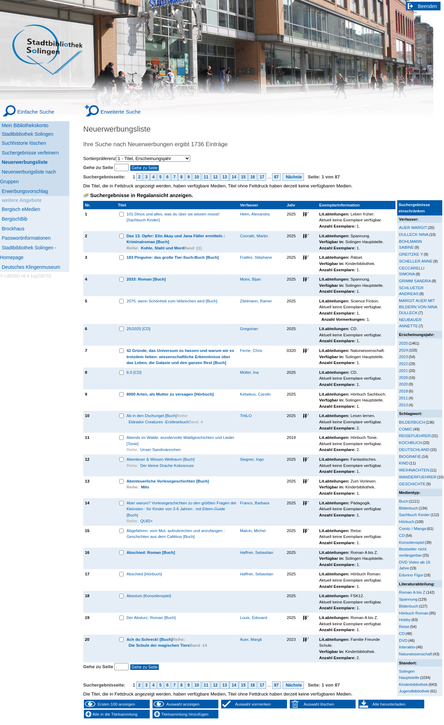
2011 (403, 398)
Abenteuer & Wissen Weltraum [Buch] (160, 459)
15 (243, 177)
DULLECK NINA (413, 234)
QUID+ (146, 521)
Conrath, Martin (254, 235)
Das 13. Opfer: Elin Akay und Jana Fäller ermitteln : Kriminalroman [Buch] (176, 238)
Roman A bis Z (412, 592)
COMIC (405, 429)
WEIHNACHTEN (414, 470)
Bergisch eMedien (21, 209)
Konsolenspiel (411, 542)
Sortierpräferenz (99, 158)
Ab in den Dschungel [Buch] (152, 415)
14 (234, 177)
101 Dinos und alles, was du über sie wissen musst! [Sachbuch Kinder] (173, 217)
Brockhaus (13, 228)
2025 (403, 343)
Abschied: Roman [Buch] (151, 552)
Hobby (405, 619)
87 (276, 177)
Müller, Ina (249, 372)
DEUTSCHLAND (414, 449)
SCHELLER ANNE (416, 261)
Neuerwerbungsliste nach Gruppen (28, 176)
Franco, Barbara (254, 503)
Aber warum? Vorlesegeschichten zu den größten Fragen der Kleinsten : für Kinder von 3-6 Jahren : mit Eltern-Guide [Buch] (181, 509)
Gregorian (249, 328)
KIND (404, 463)
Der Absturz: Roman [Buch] (151, 617)
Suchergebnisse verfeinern (30, 153)
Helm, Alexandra (255, 214)
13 (225, 177)
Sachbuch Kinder (414, 514)
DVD (403, 640)
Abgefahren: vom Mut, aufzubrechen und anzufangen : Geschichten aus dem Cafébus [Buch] (176, 533)
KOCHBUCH (410, 442)
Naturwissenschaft (415, 654)
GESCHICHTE (412, 483)
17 (262, 177)
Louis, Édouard (253, 617)
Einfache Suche (35, 112)
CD (402, 535)
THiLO (246, 415)
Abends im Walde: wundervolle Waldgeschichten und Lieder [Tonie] (180, 440)
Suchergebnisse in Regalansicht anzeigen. (141, 195)
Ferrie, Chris (251, 350)
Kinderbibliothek (413, 684)
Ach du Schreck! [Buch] (150, 639)
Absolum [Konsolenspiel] (149, 595)
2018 (403, 391)
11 (206, 177)
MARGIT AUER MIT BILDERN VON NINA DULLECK (418, 306)
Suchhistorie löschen (24, 143)
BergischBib (14, 219)
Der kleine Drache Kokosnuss (167, 465)
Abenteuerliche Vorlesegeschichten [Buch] (168, 481)
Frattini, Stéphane (256, 257)
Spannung (408, 599)
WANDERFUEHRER (417, 477)
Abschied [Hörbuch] (144, 574)
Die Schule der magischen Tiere (159, 645)
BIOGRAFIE (410, 456)
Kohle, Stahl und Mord (162, 248)
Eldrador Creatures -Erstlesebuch (159, 421)
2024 (403, 350)
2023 (403, 356)
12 (215, 177)
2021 (403, 370)
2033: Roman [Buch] (146, 279)
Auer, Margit (251, 639)
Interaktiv (407, 647)
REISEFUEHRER (415, 435)
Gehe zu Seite (98, 167)
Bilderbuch (408, 508)
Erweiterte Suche (121, 112)
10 (196, 177)
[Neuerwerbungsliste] (34, 161)
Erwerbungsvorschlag (25, 191)
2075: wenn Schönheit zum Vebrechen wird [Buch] (172, 301)
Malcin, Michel (252, 530)
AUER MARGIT (413, 227)
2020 (403, 384)
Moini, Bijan (250, 279)
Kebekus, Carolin (255, 394)
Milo (145, 487)
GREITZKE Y (411, 254)
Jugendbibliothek (414, 691)
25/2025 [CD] (138, 328)
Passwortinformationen (26, 238)
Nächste (293, 177)
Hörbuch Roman (413, 613)
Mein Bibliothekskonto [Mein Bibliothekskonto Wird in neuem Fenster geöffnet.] (25, 125)
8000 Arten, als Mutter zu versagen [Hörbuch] (170, 394)
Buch (403, 501)
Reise (404, 626)
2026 (403, 377)
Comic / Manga (412, 528)
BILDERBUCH (412, 422)
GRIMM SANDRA (415, 280)
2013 (403, 405)
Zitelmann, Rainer (256, 301)
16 (252, 177)
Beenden (427, 6)
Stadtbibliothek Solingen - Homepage (28, 252)
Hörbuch (406, 521)
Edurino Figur (411, 575)
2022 (403, 363)
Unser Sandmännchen (160, 449)
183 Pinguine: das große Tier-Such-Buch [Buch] (173, 257)
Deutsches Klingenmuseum (31, 267)
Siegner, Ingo (252, 459)
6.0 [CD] (134, 372)
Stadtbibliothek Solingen (27, 134)
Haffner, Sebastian (256, 552)
